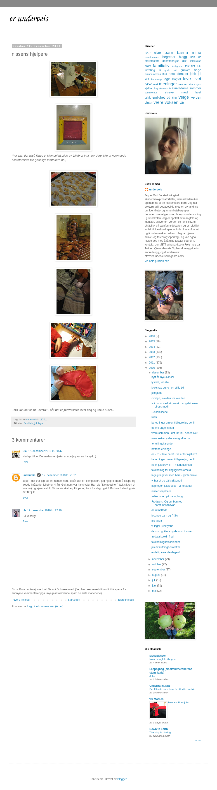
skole (168, 88)
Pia (25, 451)
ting (174, 97)
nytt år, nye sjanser (162, 377)
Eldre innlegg (126, 599)
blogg (183, 57)
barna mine (189, 52)
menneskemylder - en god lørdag (171, 438)
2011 (152, 362)
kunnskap (156, 79)
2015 (152, 341)
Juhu (152, 676)
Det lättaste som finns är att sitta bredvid (172, 689)
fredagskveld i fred (162, 536)
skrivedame (180, 88)
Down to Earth (158, 729)
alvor (157, 53)
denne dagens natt (162, 427)
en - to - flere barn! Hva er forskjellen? (174, 454)
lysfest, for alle (160, 382)
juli (154, 580)
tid (168, 97)
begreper (168, 57)
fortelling (150, 70)
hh (24, 510)
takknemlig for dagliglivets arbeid (171, 470)
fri (160, 70)
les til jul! (156, 520)
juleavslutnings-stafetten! (166, 547)
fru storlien (156, 699)
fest (187, 66)
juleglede (156, 392)
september (159, 569)
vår (181, 102)
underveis (29, 475)
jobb (193, 74)
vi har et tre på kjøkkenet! (166, 480)
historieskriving (153, 74)
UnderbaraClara (159, 685)
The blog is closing (160, 732)
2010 (152, 367)
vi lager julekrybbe (162, 526)
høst (171, 74)
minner (183, 84)
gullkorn (185, 70)
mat (155, 84)
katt (147, 79)
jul (35, 423)
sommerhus (151, 92)
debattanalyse (171, 61)
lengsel (176, 79)
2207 (148, 53)
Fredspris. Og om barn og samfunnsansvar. (166, 503)
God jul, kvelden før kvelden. (168, 398)
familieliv (28, 423)
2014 (152, 346)
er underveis (28, 19)
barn (169, 52)
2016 (152, 336)
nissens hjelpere (161, 491)
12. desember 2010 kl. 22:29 (44, 510)
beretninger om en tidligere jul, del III (173, 422)
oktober (157, 564)
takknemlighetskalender (165, 542)
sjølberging (151, 88)
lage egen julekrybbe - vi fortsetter (171, 485)
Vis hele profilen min (157, 261)
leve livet (192, 78)
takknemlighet (155, 97)
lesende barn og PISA (164, 515)
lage (40, 423)
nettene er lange (161, 449)
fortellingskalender (162, 443)
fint (193, 66)
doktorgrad (195, 61)
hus (165, 74)
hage (197, 70)
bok (192, 57)
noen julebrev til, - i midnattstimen (171, 464)
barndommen (152, 57)
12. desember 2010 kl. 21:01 (59, 475)
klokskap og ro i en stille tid (167, 387)
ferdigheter (178, 66)
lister (154, 417)
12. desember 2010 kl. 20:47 (45, 451)
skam (162, 88)
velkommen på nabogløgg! (167, 496)
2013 (152, 352)
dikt (184, 61)
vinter (149, 102)
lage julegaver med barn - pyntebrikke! (174, 475)
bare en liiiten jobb (178, 702)
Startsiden (74, 599)
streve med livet (183, 92)
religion (197, 84)
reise (190, 84)
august (156, 575)
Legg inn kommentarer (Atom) (45, 606)
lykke (148, 84)
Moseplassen (157, 655)
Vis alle (198, 740)
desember (158, 372)
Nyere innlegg (21, 599)
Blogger (122, 779)
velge (184, 97)
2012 (152, 357)
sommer (195, 88)
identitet (182, 74)
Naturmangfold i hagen (162, 659)
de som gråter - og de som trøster (171, 531)
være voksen (165, 102)
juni (154, 585)
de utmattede (159, 510)
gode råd (171, 70)
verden (196, 97)
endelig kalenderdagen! (165, 552)
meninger (168, 83)
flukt (199, 66)
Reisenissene (159, 412)
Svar (25, 462)
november (158, 559)
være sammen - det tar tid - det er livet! (174, 433)
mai (154, 590)
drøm (148, 66)
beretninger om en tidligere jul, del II (173, 459)
